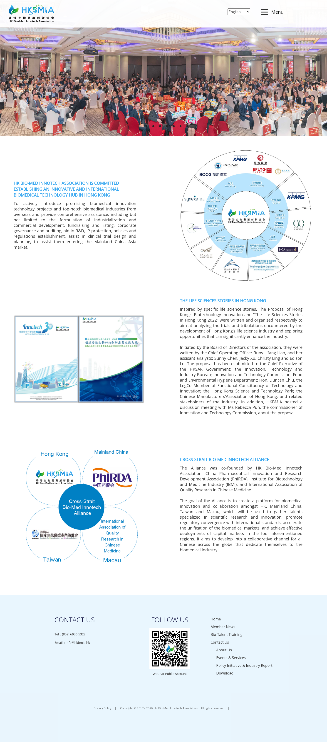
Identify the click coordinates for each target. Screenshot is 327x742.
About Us (224, 649)
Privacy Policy (102, 708)
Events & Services (231, 657)
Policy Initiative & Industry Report (244, 665)
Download (224, 673)
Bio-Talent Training (226, 634)
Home (216, 619)
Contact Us (220, 642)
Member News (223, 626)
